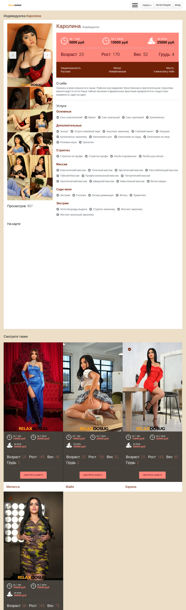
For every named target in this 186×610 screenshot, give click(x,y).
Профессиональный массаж (102, 175)
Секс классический (71, 117)
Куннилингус (157, 117)
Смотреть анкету (33, 475)
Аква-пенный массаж (132, 181)
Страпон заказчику (104, 209)
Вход (177, 5)
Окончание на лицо (158, 136)
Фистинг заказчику (131, 209)
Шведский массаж (103, 181)
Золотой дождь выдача (73, 209)
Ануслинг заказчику (117, 131)
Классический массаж (73, 170)
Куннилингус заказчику (73, 136)
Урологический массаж (73, 181)
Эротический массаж (130, 170)
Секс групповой (135, 117)
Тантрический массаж (137, 175)
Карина (130, 487)
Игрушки (164, 131)
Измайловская (117, 71)
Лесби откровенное (125, 156)
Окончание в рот (102, 136)
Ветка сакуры (158, 181)
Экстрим (65, 195)
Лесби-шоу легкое (153, 156)
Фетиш (123, 195)
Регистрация (163, 5)
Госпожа (81, 195)
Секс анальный (111, 117)
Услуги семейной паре (87, 131)
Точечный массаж (102, 170)
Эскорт (64, 131)
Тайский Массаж (69, 175)
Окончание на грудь (129, 136)
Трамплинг (139, 195)
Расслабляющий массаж (163, 170)
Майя (70, 487)
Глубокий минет (144, 131)
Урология (88, 142)
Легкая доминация (103, 195)
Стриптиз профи (98, 156)
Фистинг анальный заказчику (77, 214)
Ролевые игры (68, 142)
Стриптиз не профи (71, 156)
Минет (92, 117)
